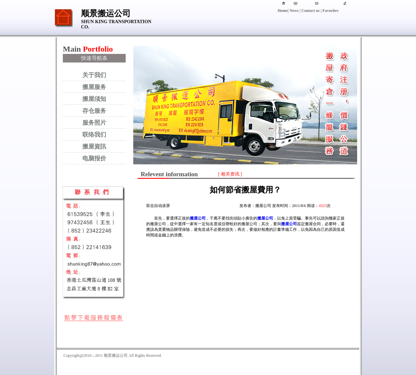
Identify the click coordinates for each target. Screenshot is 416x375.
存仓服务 (94, 110)
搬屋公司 (198, 218)
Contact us (311, 10)
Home (282, 10)
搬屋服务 (94, 87)
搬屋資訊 (94, 146)
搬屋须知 (94, 99)
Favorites (329, 10)
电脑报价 (94, 158)
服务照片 (94, 122)
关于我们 (94, 75)
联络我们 (94, 134)
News (294, 10)
